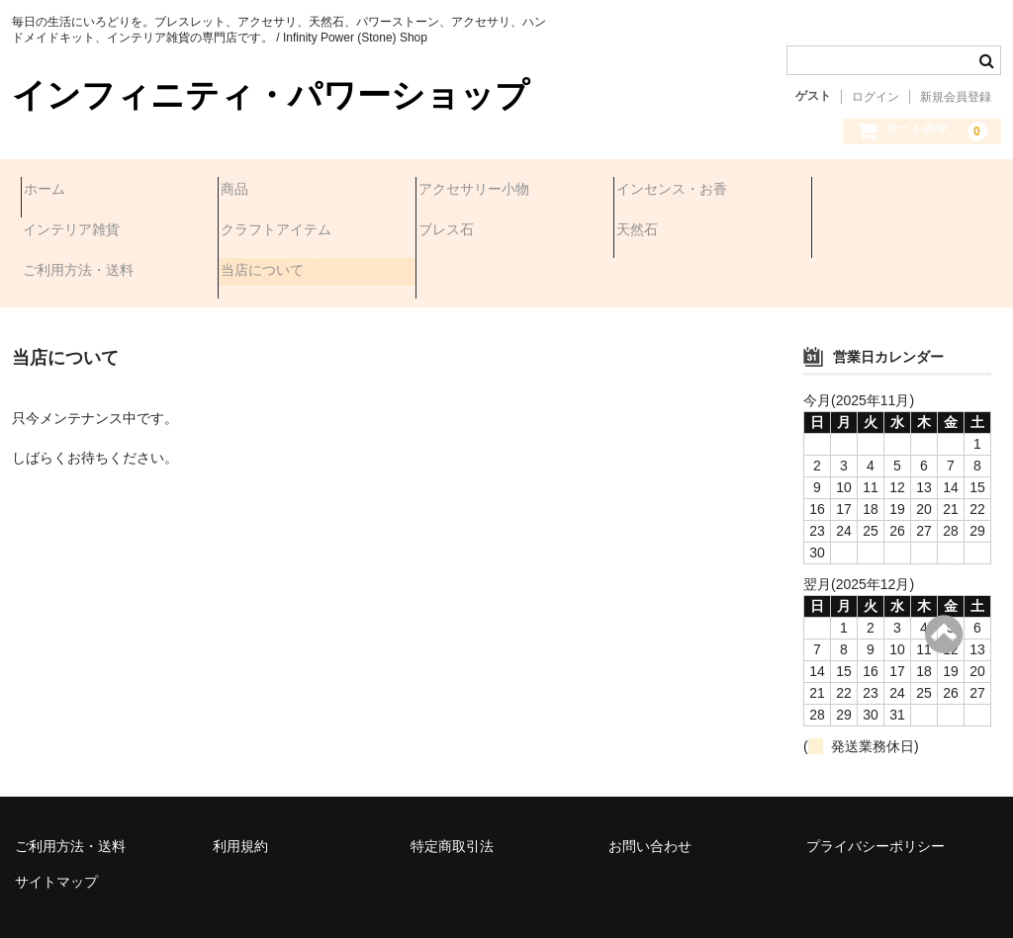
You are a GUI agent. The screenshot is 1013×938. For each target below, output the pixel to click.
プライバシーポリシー (875, 792)
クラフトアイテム (87, 232)
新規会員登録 (955, 97)
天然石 (448, 232)
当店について (864, 232)
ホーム (53, 191)
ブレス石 (257, 232)
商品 (243, 191)
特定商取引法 (452, 792)
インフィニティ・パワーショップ (270, 95)
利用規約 (240, 792)
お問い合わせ (649, 792)
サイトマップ (56, 827)
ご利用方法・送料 (680, 232)
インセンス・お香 (680, 191)
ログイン (875, 97)
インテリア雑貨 (871, 191)
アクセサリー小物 (482, 191)
